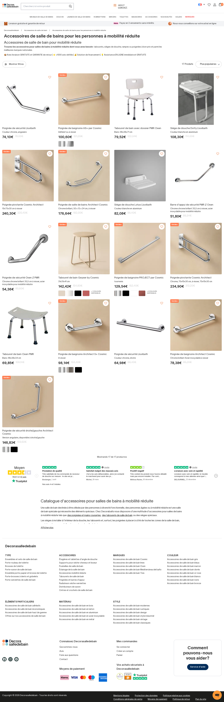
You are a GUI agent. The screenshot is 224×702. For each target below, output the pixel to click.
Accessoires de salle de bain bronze (184, 583)
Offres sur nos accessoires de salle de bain (25, 616)
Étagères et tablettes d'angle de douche (78, 559)
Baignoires (137, 17)
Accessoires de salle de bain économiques (25, 609)
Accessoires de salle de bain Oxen (129, 566)
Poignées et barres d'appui (71, 580)
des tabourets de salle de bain (117, 516)
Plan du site (200, 699)
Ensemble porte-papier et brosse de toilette (26, 573)
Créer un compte (125, 651)
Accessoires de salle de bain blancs (184, 577)
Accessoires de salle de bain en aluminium (78, 613)
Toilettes (124, 17)
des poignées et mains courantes (84, 516)
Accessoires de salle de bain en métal (76, 619)
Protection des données (146, 696)
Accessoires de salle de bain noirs (183, 580)
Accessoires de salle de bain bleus (183, 563)
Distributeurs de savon (70, 587)
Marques (189, 17)
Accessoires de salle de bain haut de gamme (26, 613)
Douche (60, 17)
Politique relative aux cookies (176, 696)
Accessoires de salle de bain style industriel (133, 616)
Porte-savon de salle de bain (18, 570)
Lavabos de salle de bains (78, 17)
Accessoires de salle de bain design (130, 613)
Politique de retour (181, 699)
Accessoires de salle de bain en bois (76, 606)
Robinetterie (100, 17)
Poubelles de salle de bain (71, 566)
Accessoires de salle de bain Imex (129, 563)
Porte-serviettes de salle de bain (20, 580)
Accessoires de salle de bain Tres (128, 573)
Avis (61, 651)
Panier (120, 655)
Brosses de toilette (14, 566)
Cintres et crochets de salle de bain (75, 590)
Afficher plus (47, 528)
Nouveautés (166, 17)
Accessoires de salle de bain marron (184, 566)
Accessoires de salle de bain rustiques (131, 609)
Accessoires (151, 17)
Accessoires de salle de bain (35, 30)
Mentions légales (121, 696)
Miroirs (112, 17)
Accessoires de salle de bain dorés (183, 570)
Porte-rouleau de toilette (16, 563)
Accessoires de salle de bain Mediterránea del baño (137, 570)
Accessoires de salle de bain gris (182, 559)
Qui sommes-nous (68, 647)
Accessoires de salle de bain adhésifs (22, 606)
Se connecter (123, 647)
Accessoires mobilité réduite (72, 573)
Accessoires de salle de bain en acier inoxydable (81, 616)
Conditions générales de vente (127, 699)
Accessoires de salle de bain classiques (131, 623)
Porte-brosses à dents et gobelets (21, 577)
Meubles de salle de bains (41, 17)
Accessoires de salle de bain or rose (184, 573)
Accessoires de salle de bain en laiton (76, 609)
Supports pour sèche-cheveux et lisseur (78, 563)
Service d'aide (197, 667)
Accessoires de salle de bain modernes (131, 606)
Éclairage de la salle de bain (72, 570)
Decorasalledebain (11, 30)
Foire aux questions (68, 655)
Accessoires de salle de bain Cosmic (130, 559)
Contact (63, 659)
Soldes (178, 17)
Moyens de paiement (157, 699)
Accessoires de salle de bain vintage (130, 619)
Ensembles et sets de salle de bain (21, 559)
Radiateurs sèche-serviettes (72, 583)
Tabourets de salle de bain (71, 577)
